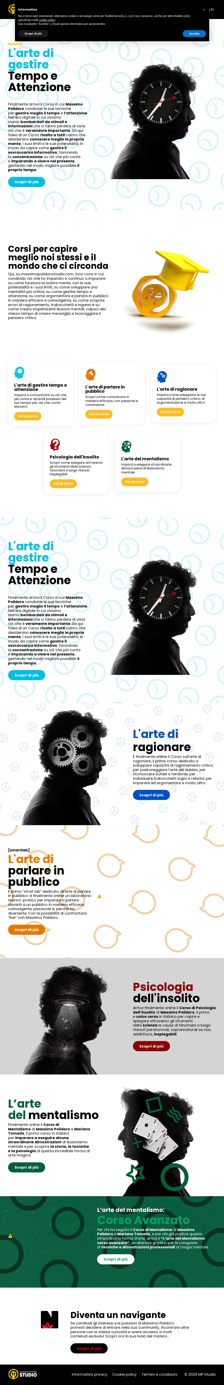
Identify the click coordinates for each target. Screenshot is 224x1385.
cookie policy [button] (47, 20)
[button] (204, 9)
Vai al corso (28, 416)
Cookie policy (124, 1375)
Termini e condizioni (159, 1375)
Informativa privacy (89, 1375)
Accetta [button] (194, 33)
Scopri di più (27, 182)
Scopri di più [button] (33, 33)
